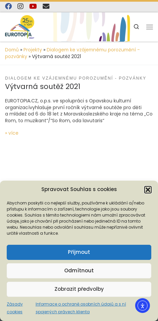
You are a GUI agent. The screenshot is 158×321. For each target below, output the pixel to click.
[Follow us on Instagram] (20, 6)
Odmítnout (79, 270)
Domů (12, 49)
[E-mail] (46, 6)
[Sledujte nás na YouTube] (33, 6)
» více (11, 133)
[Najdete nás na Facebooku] (8, 6)
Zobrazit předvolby (79, 288)
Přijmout (79, 252)
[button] (148, 189)
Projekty (33, 49)
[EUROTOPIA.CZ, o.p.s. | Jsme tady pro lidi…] (27, 26)
